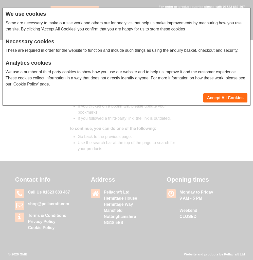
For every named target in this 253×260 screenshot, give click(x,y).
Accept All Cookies (225, 98)
